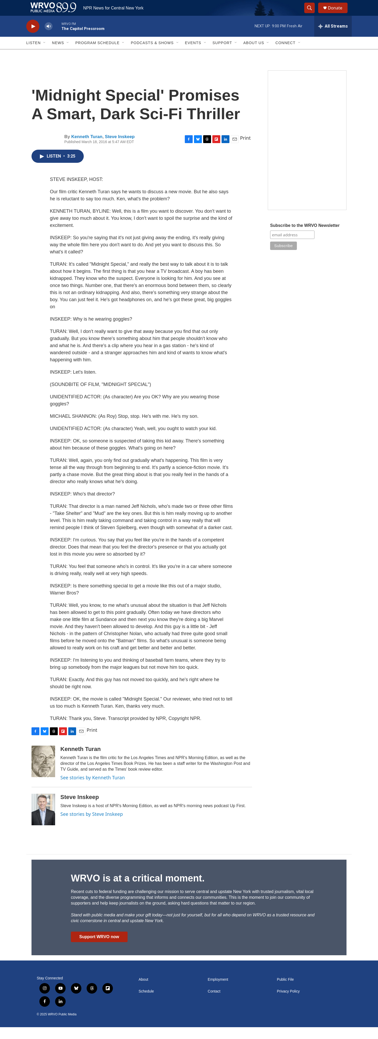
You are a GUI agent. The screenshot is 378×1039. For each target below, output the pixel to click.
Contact (214, 1003)
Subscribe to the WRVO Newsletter (305, 237)
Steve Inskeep (120, 148)
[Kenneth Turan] (43, 773)
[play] (33, 38)
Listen (33, 55)
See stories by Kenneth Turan (92, 789)
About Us (253, 55)
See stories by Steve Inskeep (91, 826)
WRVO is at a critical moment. (137, 890)
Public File (285, 991)
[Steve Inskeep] (43, 821)
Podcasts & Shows (152, 55)
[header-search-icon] (312, 14)
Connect (285, 55)
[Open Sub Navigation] (45, 55)
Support (222, 55)
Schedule (146, 1003)
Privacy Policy (288, 1003)
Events (193, 55)
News (58, 55)
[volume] (48, 38)
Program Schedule (97, 55)
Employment (218, 991)
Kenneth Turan (86, 148)
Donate (338, 14)
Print (245, 150)
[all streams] (333, 38)
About (143, 991)
